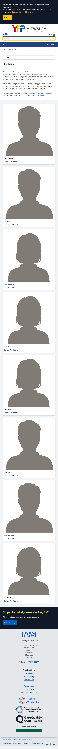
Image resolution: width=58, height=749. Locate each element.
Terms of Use (7, 743)
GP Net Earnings (29, 677)
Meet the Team (29, 680)
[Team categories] (29, 58)
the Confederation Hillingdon (33, 95)
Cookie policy (17, 12)
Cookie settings (28, 12)
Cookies (33, 743)
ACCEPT (7, 18)
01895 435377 (33, 662)
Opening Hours (29, 673)
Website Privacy (16, 743)
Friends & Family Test (29, 692)
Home (4, 49)
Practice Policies (29, 689)
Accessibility (26, 743)
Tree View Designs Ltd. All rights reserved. (20, 739)
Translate (50, 34)
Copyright (40, 743)
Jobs (29, 683)
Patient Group (29, 686)
